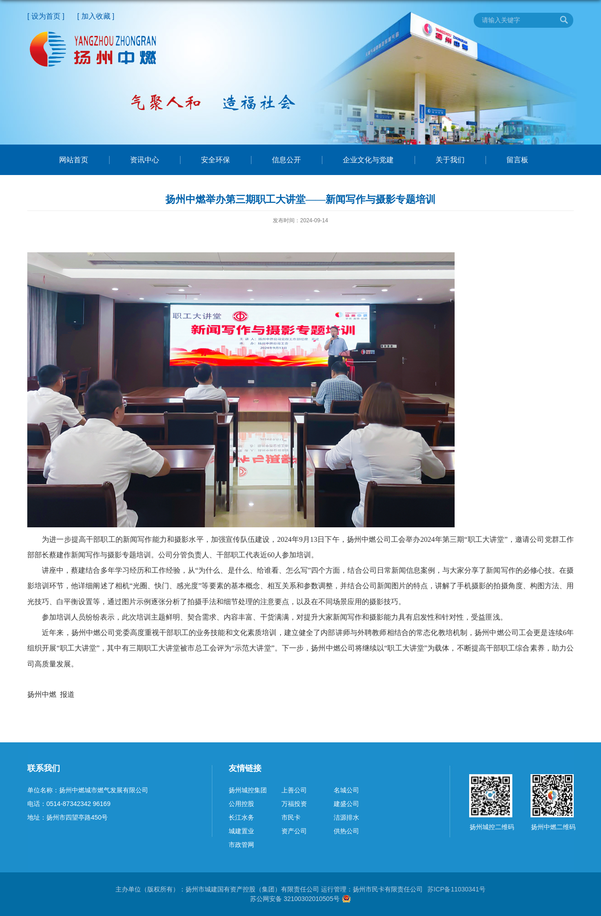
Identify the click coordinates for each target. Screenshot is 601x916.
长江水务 (241, 817)
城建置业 (241, 831)
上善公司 (294, 790)
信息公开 (286, 160)
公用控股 (241, 803)
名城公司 (346, 790)
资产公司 (294, 831)
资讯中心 (144, 160)
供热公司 (346, 831)
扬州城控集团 (248, 790)
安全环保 (215, 160)
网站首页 (73, 160)
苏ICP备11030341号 (456, 889)
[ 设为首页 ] (46, 16)
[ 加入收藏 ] (96, 16)
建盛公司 (346, 803)
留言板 (517, 160)
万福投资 (294, 803)
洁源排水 (346, 817)
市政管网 (241, 844)
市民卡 (290, 817)
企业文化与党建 (368, 160)
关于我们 (450, 160)
